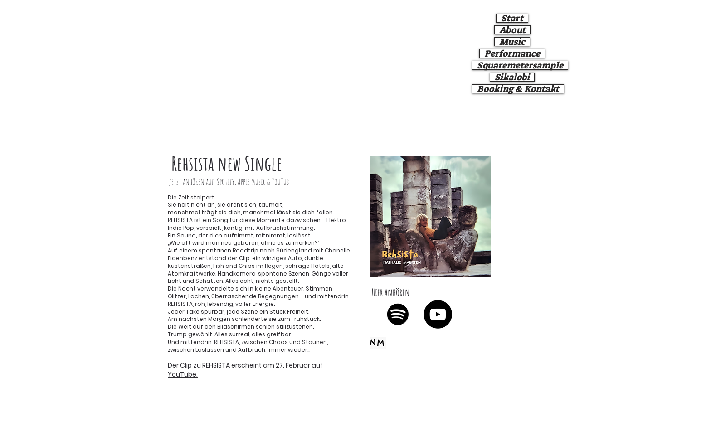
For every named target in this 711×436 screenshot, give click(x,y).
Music (512, 42)
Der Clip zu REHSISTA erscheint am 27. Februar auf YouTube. (245, 370)
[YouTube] (438, 314)
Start (512, 18)
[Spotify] (398, 314)
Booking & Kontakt (518, 89)
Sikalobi (512, 77)
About (512, 30)
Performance (512, 53)
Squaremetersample (520, 65)
